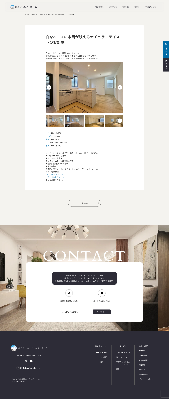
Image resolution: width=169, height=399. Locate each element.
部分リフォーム (121, 357)
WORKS (125, 7)
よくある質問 (143, 360)
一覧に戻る (89, 203)
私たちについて (101, 346)
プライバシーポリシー (146, 379)
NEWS (136, 7)
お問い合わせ (166, 49)
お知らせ (142, 370)
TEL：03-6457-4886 (54, 174)
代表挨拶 (101, 352)
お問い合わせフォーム (55, 177)
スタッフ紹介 (143, 346)
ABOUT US (99, 7)
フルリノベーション (123, 352)
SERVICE (113, 7)
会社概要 (101, 357)
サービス (123, 346)
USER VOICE (150, 7)
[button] (120, 87)
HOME (27, 14)
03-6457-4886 (69, 311)
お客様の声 (143, 355)
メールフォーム (101, 312)
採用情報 (166, 64)
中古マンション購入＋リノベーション (123, 363)
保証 (117, 369)
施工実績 (34, 14)
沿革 (99, 362)
